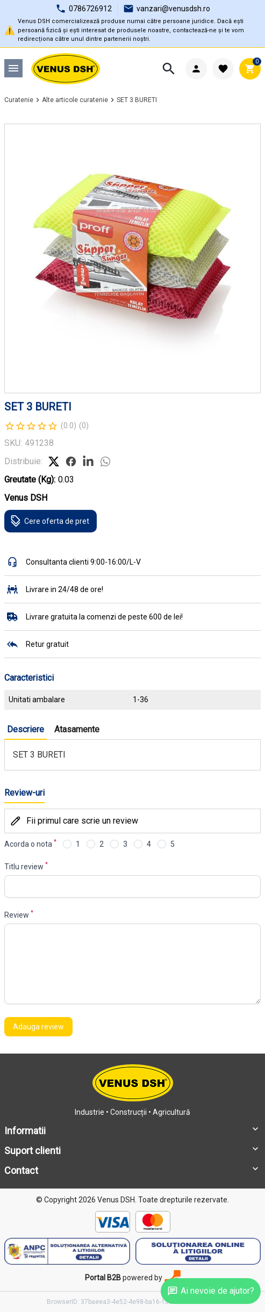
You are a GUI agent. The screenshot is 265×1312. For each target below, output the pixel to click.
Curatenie (18, 100)
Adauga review (38, 1026)
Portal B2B (103, 1277)
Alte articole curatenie (75, 100)
